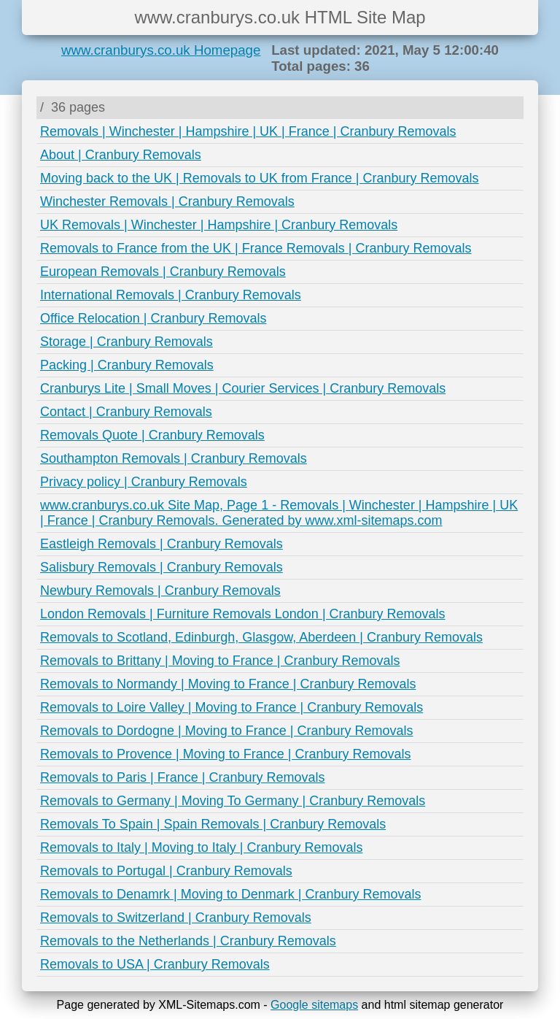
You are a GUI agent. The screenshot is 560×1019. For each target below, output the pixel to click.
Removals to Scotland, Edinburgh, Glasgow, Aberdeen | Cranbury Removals (261, 637)
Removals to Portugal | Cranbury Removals (166, 871)
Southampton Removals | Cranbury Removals (173, 458)
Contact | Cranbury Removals (126, 411)
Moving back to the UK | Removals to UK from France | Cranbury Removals (259, 178)
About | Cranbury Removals (120, 154)
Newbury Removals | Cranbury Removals (160, 590)
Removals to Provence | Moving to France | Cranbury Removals (225, 754)
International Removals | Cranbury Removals (170, 295)
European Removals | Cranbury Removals (163, 271)
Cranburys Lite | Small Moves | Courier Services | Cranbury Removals (243, 388)
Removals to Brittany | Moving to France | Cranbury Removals (220, 660)
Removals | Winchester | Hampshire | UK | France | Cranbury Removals (248, 131)
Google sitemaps (314, 1005)
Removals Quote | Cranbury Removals (152, 435)
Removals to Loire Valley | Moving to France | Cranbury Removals (231, 707)
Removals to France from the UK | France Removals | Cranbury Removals (256, 248)
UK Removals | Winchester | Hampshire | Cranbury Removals (218, 225)
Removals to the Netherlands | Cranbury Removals (188, 941)
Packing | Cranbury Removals (127, 365)
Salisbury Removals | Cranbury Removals (161, 567)
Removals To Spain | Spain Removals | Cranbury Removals (213, 824)
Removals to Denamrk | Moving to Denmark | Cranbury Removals (230, 894)
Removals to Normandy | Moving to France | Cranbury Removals (228, 684)
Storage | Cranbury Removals (126, 341)
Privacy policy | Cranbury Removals (143, 481)
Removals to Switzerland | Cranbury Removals (175, 917)
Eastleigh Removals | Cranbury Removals (161, 544)
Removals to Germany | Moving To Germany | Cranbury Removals (232, 800)
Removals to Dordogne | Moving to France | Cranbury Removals (226, 730)
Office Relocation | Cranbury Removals (153, 318)
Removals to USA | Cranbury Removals (155, 964)
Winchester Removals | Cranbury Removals (167, 201)
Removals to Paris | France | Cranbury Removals (182, 777)
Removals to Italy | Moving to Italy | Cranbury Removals (201, 847)
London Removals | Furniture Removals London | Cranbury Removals (243, 614)
